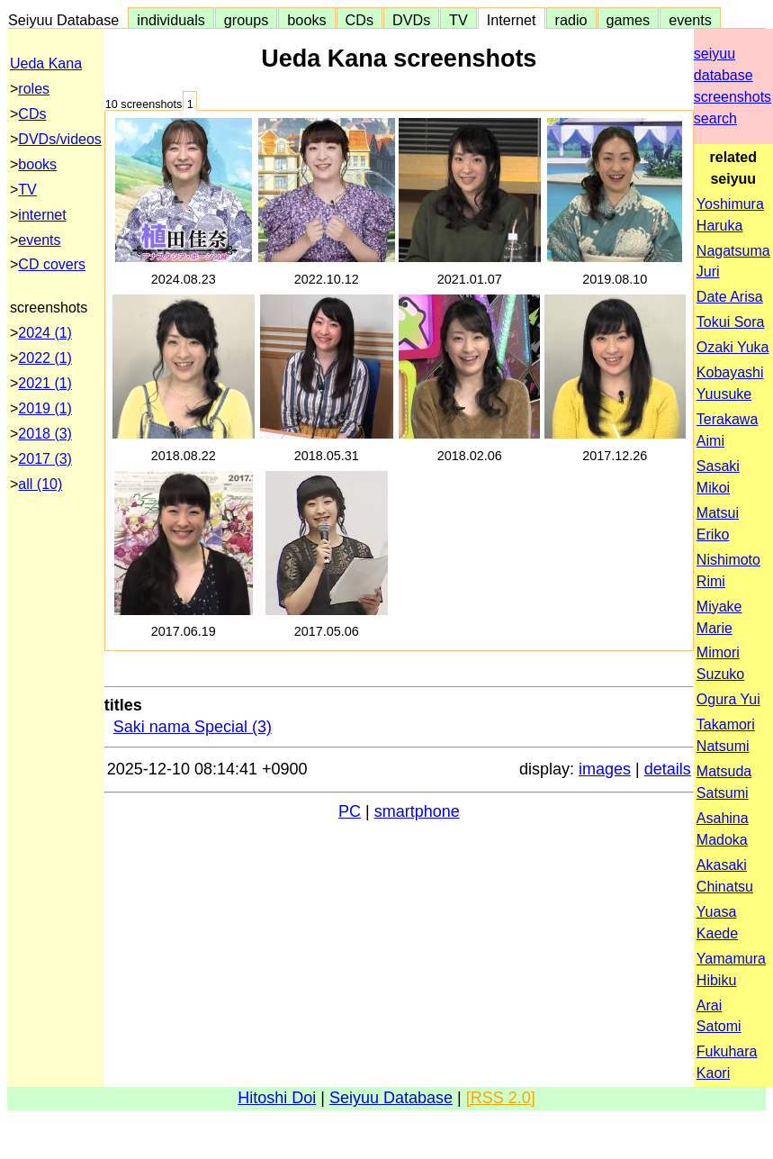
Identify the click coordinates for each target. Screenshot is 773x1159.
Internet (511, 20)
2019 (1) (45, 408)
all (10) (40, 484)
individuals (171, 20)
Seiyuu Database (67, 20)
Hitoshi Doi (277, 1098)
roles (33, 88)
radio (571, 20)
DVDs (411, 20)
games (628, 20)
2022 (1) (45, 358)
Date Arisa (730, 296)
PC (349, 811)
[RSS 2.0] (500, 1098)
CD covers (51, 264)
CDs (359, 20)
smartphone (417, 811)
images (605, 769)
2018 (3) (45, 433)
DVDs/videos (59, 139)
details (667, 769)
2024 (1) (45, 332)
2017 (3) (45, 458)
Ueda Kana (46, 63)
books (306, 20)
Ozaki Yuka (733, 347)
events (690, 20)
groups (246, 20)
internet (42, 214)
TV (458, 20)
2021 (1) (45, 383)
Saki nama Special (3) (192, 727)
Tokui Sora (731, 322)
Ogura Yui (728, 699)
